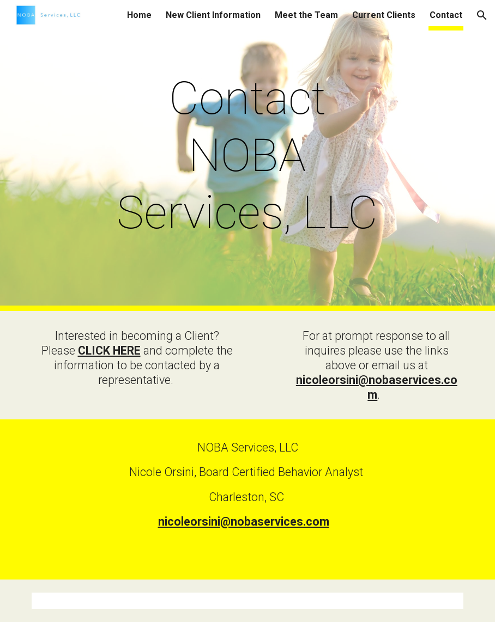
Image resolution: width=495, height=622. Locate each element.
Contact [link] (446, 15)
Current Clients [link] (383, 15)
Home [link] (139, 15)
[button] (482, 15)
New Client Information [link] (213, 15)
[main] (247, 155)
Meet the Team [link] (306, 15)
